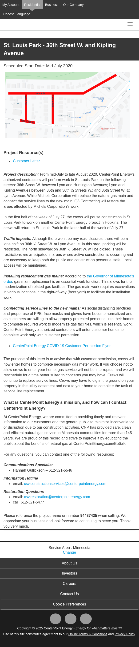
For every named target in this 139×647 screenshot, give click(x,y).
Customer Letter (26, 161)
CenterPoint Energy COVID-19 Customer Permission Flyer (62, 346)
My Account (10, 5)
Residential (32, 5)
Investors (69, 573)
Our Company (73, 5)
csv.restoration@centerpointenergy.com (57, 497)
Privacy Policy (125, 634)
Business (52, 5)
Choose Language (17, 14)
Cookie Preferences (69, 604)
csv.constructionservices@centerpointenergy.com (65, 484)
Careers (69, 584)
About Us (69, 563)
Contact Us (69, 594)
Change (69, 552)
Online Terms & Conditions (87, 634)
